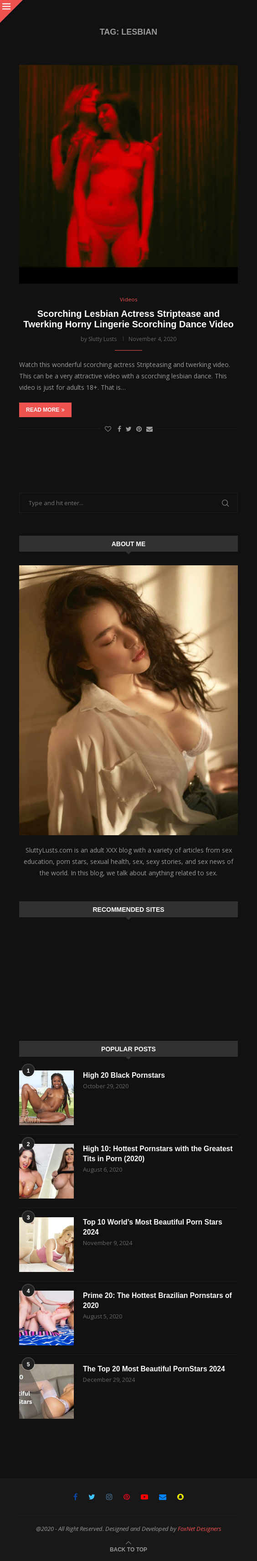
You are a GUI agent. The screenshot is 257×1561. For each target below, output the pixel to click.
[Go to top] (128, 1549)
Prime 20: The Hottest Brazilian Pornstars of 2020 (159, 1300)
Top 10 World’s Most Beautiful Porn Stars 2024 (154, 1227)
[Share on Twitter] (129, 429)
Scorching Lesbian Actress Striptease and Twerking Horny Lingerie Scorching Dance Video (128, 319)
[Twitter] (91, 1496)
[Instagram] (109, 1496)
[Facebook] (75, 1496)
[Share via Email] (149, 429)
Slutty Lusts (102, 339)
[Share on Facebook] (119, 429)
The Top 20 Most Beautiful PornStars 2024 (155, 1369)
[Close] (11, 11)
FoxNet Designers (199, 1529)
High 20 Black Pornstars (125, 1075)
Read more (45, 410)
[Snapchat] (180, 1496)
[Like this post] (108, 429)
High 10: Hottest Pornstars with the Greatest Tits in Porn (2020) (159, 1154)
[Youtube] (144, 1496)
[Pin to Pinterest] (139, 429)
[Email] (162, 1496)
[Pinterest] (126, 1496)
